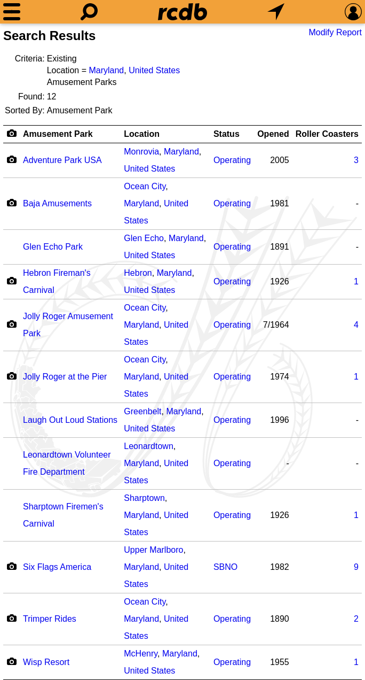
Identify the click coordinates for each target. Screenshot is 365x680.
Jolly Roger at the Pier (65, 376)
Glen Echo (144, 238)
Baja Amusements (57, 203)
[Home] (182, 11)
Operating (232, 160)
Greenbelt (142, 411)
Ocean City (144, 186)
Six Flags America (57, 566)
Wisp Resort (46, 662)
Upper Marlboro (153, 549)
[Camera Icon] (11, 159)
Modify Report (335, 32)
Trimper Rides (49, 618)
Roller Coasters (327, 133)
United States (154, 70)
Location (142, 133)
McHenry (140, 653)
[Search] (89, 11)
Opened (273, 133)
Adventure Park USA (62, 160)
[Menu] (11, 11)
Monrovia (141, 151)
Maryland (106, 70)
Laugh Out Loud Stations (70, 419)
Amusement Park (58, 133)
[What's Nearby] (275, 11)
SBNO (225, 566)
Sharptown (144, 498)
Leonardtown (148, 446)
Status (226, 133)
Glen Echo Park (53, 246)
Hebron (138, 272)
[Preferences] (353, 11)
